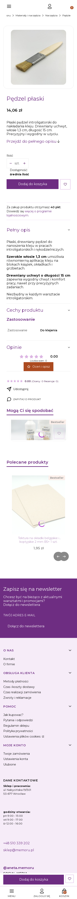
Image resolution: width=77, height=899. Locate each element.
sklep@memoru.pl (18, 850)
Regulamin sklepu (16, 726)
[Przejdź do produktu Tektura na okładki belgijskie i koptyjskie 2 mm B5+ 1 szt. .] (38, 505)
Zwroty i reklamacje (17, 698)
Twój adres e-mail (19, 615)
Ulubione (9, 764)
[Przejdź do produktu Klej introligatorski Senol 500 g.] (38, 430)
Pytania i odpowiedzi (18, 720)
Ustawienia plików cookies (22, 736)
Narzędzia (51, 15)
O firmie (9, 664)
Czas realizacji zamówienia (22, 692)
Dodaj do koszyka (32, 184)
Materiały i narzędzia (28, 15)
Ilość (10, 155)
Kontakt (9, 659)
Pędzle (66, 15)
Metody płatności (15, 681)
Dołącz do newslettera (26, 626)
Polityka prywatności (18, 731)
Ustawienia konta (15, 759)
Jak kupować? (13, 715)
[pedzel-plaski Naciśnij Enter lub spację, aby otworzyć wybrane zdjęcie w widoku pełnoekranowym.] (38, 57)
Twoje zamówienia (16, 753)
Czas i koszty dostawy (19, 687)
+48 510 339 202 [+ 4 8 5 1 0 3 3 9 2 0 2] (16, 843)
